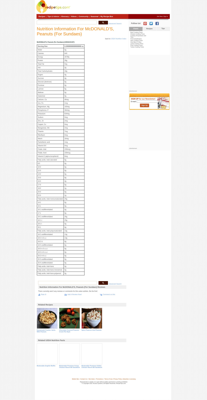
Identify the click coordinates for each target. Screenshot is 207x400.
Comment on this (109, 294)
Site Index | (91, 379)
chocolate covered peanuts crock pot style (69, 331)
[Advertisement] (120, 7)
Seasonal (94, 16)
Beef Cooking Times (136, 32)
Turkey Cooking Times (137, 47)
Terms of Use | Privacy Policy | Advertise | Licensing (120, 379)
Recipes (42, 16)
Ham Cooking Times (136, 40)
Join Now (159, 16)
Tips (163, 28)
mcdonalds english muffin (46, 366)
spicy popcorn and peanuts (91, 330)
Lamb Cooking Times (136, 44)
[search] (66, 22)
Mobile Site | (75, 379)
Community (84, 16)
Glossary (65, 16)
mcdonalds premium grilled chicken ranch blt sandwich (91, 366)
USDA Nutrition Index (118, 39)
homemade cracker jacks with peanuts (46, 331)
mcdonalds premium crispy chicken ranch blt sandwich (69, 366)
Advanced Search (115, 24)
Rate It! (43, 294)
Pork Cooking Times (136, 45)
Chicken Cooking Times (137, 34)
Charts (135, 29)
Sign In (166, 16)
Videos (74, 16)
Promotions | (100, 379)
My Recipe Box (106, 16)
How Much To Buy (135, 42)
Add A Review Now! (74, 294)
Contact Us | (84, 379)
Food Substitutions (136, 39)
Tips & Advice (53, 16)
